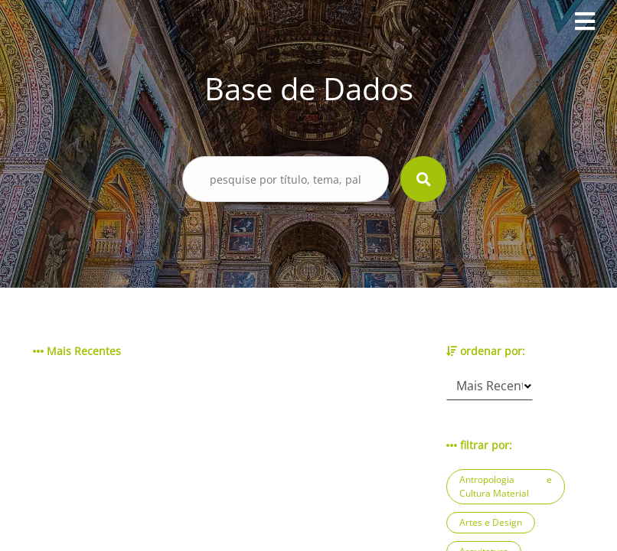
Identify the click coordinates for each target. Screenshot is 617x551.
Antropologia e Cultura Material (505, 486)
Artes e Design (490, 522)
